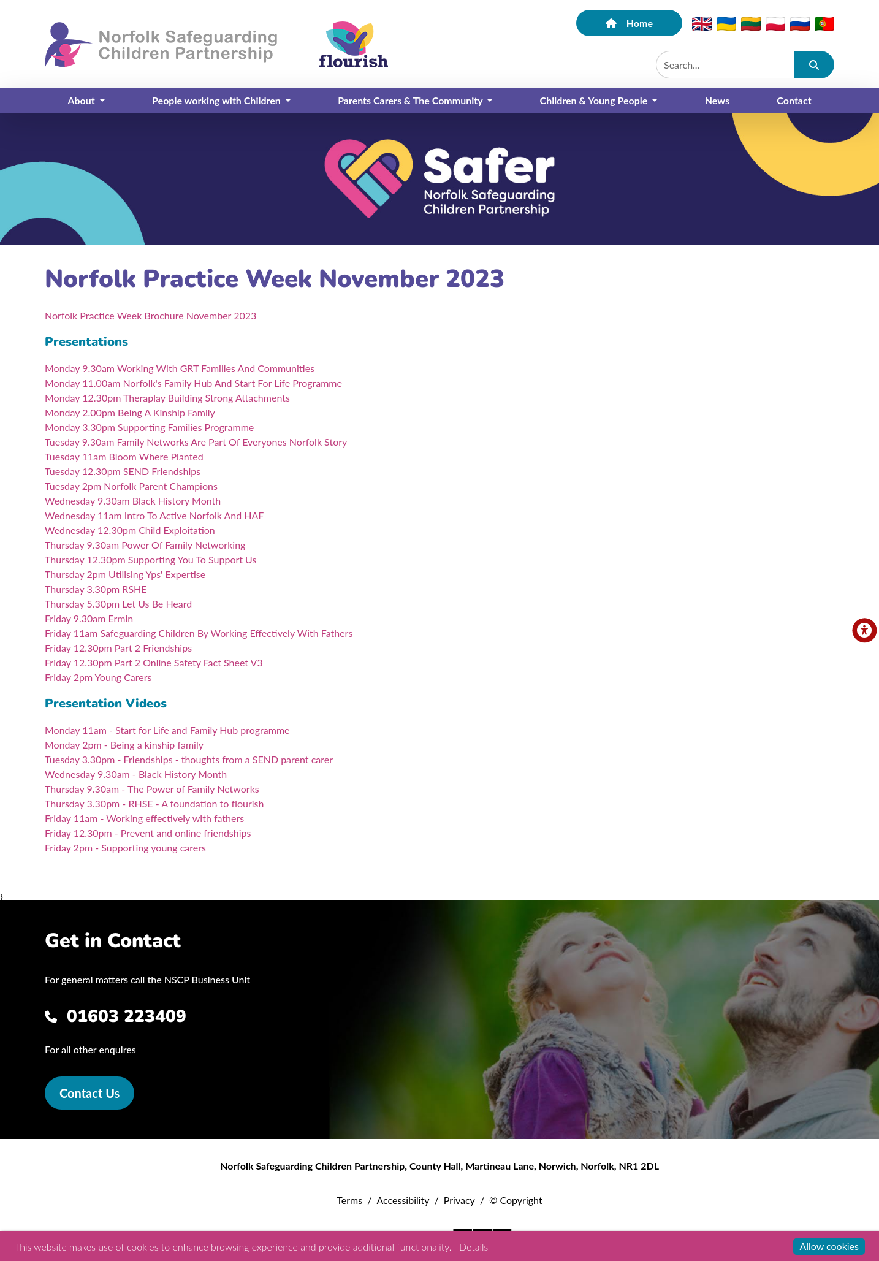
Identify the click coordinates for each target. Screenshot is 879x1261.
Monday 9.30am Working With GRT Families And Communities (179, 368)
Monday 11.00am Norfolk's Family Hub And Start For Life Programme (193, 383)
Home (629, 23)
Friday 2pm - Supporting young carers (125, 847)
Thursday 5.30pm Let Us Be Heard (118, 603)
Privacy (459, 1200)
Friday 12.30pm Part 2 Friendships (118, 647)
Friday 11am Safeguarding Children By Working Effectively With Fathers (198, 633)
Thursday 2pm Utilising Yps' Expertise (125, 574)
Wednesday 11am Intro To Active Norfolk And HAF (154, 515)
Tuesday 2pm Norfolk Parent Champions (131, 486)
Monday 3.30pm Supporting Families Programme (149, 427)
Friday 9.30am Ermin (89, 618)
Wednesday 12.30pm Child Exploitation (130, 530)
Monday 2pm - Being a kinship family (124, 744)
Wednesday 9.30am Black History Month (133, 500)
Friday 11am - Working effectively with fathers (144, 818)
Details (473, 1246)
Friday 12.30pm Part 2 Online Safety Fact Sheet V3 (154, 662)
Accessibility (402, 1200)
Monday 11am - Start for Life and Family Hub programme (167, 730)
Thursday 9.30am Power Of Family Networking (145, 544)
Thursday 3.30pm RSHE (96, 589)
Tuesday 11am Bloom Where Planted (124, 456)
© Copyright (515, 1200)
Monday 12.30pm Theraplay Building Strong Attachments (167, 397)
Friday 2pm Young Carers (98, 677)
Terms (349, 1200)
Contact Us (89, 1093)
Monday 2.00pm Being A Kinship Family (130, 412)
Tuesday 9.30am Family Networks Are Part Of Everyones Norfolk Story (196, 442)
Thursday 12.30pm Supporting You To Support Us (150, 559)
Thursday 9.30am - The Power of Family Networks (152, 788)
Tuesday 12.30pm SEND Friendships (122, 471)
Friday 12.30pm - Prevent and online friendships (148, 833)
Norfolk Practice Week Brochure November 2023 (150, 315)
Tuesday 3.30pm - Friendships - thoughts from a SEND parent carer (189, 759)
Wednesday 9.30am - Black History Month (136, 774)
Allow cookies (829, 1246)
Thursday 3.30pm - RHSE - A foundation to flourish (154, 803)
